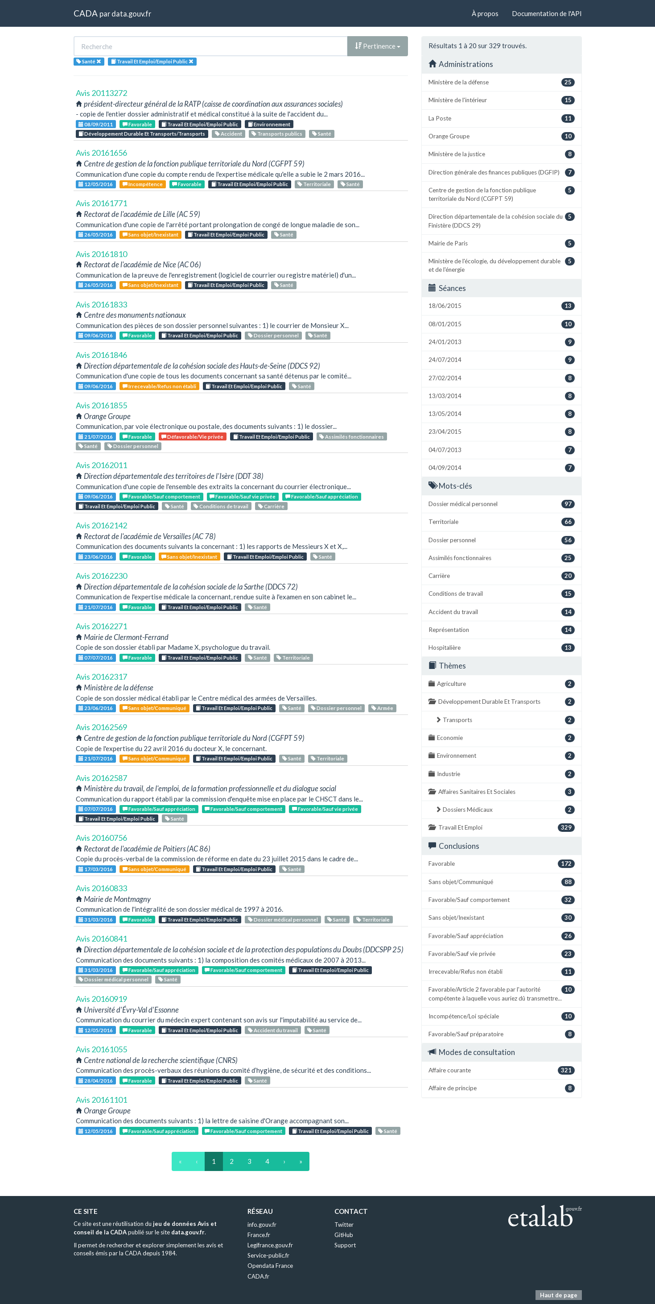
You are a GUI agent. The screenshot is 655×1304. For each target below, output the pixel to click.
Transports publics (276, 134)
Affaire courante (501, 1070)
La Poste (501, 118)
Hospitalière (501, 648)
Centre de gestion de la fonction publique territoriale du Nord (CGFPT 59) (501, 194)
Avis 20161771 (101, 203)
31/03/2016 (95, 919)
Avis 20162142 (101, 525)
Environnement (269, 124)
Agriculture (501, 684)
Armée (382, 708)
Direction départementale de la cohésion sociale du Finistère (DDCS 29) (501, 220)
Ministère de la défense (501, 82)
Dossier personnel (273, 335)
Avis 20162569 (101, 727)
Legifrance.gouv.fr (270, 1245)
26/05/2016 (95, 234)
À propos (485, 13)
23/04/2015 (501, 432)
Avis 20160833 (101, 888)
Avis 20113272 (101, 93)
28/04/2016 (95, 1081)
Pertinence (377, 46)
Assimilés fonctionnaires (351, 437)
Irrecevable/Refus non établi (159, 386)
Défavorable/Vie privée (192, 437)
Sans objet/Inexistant (150, 234)
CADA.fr (258, 1276)
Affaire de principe (501, 1088)
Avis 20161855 (101, 405)
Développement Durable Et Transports (501, 702)
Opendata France (270, 1265)
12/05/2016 (95, 184)
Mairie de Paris (501, 243)
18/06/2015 (501, 306)
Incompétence (143, 184)
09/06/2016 (95, 335)
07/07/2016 (95, 657)
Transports (505, 720)
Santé (321, 134)
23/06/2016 (95, 557)
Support (345, 1245)
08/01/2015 (501, 324)
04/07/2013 (501, 450)
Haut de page (558, 1295)
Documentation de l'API (547, 13)
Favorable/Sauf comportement (161, 496)
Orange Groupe (501, 136)
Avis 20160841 (101, 938)
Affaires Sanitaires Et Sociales (501, 792)
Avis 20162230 (101, 576)
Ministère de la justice (501, 154)
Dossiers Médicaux (505, 810)
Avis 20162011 (101, 465)
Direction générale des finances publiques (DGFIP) (501, 172)
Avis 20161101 (101, 1100)
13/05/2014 (501, 414)
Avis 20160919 (101, 999)
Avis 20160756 (101, 838)
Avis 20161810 (101, 254)
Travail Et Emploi (501, 827)
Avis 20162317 (101, 676)
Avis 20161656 (101, 153)
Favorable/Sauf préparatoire (501, 1034)
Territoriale (314, 184)
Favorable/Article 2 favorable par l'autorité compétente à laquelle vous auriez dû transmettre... (501, 993)
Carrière (271, 506)
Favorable (137, 124)
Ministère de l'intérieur (501, 100)
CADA (86, 13)
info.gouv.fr (261, 1224)
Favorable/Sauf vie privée (243, 496)
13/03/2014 (501, 396)
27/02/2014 (501, 378)
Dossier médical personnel (283, 919)
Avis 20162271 (101, 626)
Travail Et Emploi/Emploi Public (199, 124)
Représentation (501, 630)
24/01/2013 (501, 342)
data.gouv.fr (131, 13)
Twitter (344, 1224)
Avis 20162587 (101, 778)
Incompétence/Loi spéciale (501, 1016)
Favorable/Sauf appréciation (321, 496)
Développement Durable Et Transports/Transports (141, 134)
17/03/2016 (95, 869)
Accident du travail (273, 1030)
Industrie (501, 774)
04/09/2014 (501, 468)
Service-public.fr (268, 1255)
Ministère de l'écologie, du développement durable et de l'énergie (501, 265)
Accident (228, 134)
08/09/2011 (95, 124)
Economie (501, 738)
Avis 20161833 (101, 304)
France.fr (258, 1234)
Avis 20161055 (101, 1049)
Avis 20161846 (101, 355)
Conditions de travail (221, 506)
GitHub (343, 1234)
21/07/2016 (95, 437)
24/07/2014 (501, 360)
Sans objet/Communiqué (154, 708)
